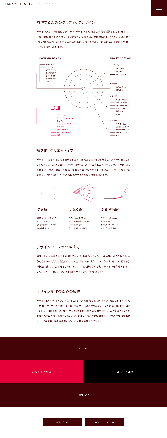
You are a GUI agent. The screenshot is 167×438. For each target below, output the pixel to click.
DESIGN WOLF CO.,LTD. (29, 3)
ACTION (83, 348)
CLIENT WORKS (125, 371)
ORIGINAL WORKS (41, 371)
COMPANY (83, 395)
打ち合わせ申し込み (104, 422)
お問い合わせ (62, 422)
